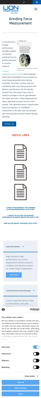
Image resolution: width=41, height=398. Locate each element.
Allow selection (20, 388)
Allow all (20, 382)
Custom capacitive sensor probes (12, 72)
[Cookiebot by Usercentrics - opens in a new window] (29, 309)
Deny (20, 394)
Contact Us (9, 124)
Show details (30, 376)
